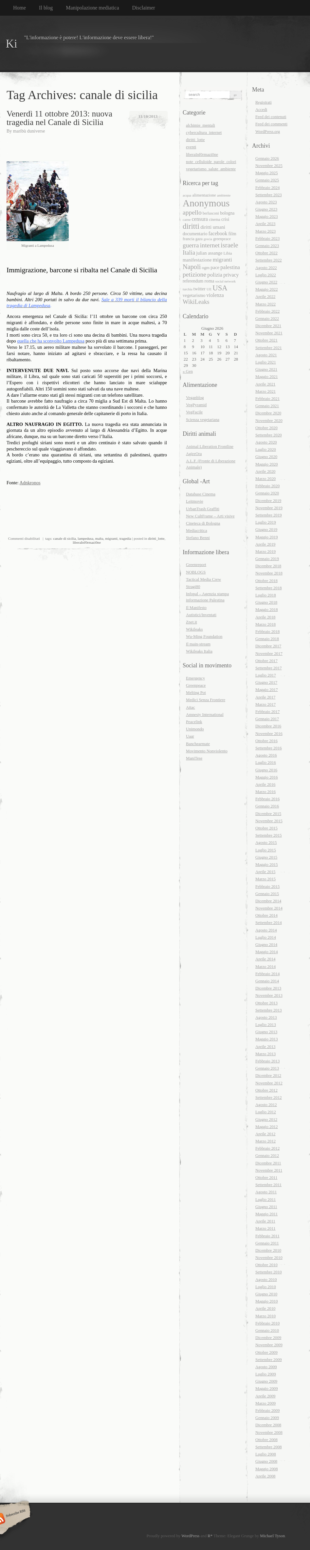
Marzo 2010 (265, 1316)
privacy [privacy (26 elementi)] (231, 275)
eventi (191, 147)
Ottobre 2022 (266, 253)
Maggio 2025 (266, 173)
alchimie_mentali (200, 125)
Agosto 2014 (266, 930)
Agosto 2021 (266, 355)
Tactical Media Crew (203, 579)
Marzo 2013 (265, 1054)
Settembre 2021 (268, 348)
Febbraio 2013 (267, 1061)
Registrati (263, 102)
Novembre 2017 (269, 653)
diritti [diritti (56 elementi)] (191, 226)
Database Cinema (200, 494)
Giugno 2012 (266, 1119)
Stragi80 (193, 586)
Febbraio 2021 (267, 398)
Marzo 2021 (265, 391)
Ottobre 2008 (266, 1439)
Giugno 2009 (266, 1381)
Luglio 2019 (265, 522)
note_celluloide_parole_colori (211, 161)
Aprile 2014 (265, 959)
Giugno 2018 (266, 602)
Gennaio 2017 (267, 719)
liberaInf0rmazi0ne (87, 542)
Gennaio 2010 (267, 1330)
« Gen (188, 371)
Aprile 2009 (265, 1396)
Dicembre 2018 (268, 566)
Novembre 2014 (269, 908)
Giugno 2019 (266, 529)
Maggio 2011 (266, 1214)
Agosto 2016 (266, 755)
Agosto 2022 (266, 267)
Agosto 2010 (266, 1279)
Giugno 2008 (266, 1461)
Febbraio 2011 (267, 1236)
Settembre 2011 (268, 1185)
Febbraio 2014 (267, 974)
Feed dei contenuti (270, 117)
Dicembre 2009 (268, 1337)
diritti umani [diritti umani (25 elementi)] (212, 227)
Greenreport (196, 564)
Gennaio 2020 (267, 493)
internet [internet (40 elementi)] (210, 245)
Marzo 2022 (265, 304)
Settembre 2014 (268, 922)
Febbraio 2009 (267, 1410)
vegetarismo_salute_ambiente (211, 169)
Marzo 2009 (265, 1403)
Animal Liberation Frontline (209, 446)
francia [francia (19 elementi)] (188, 239)
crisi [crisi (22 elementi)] (225, 219)
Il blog (46, 7)
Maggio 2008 (266, 1469)
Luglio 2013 (265, 1024)
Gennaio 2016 (267, 806)
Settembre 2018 (268, 588)
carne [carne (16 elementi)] (187, 219)
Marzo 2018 (265, 624)
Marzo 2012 (265, 1141)
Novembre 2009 (269, 1345)
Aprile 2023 (265, 223)
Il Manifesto (196, 607)
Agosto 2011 (266, 1192)
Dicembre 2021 (268, 326)
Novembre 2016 (269, 733)
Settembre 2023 (268, 195)
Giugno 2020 (266, 456)
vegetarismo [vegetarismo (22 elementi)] (194, 295)
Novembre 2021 (269, 333)
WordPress (190, 1536)
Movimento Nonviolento (207, 751)
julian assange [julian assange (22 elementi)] (209, 253)
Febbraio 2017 (267, 711)
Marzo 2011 (265, 1228)
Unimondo (195, 729)
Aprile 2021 (265, 384)
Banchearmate (198, 744)
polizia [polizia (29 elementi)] (214, 275)
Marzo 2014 (265, 966)
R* (210, 1536)
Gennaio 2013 (267, 1068)
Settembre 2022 (268, 260)
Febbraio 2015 (267, 886)
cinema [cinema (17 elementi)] (214, 219)
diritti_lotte (156, 538)
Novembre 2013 (269, 995)
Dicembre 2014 (268, 901)
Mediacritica (196, 530)
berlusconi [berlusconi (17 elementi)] (211, 213)
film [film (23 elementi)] (232, 233)
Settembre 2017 (268, 668)
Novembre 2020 (269, 420)
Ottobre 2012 (266, 1090)
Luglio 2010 (265, 1287)
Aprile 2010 (265, 1308)
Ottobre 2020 (266, 428)
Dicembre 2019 (268, 500)
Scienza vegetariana (202, 419)
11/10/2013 (148, 116)
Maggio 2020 (266, 464)
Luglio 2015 (265, 850)
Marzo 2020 (265, 478)
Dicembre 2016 (268, 726)
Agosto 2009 (266, 1367)
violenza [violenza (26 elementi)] (215, 295)
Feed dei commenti (271, 124)
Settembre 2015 (268, 835)
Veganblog (195, 397)
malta (99, 538)
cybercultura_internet (204, 132)
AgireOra (194, 453)
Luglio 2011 (265, 1199)
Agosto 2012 (266, 1104)
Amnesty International (205, 714)
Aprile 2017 (265, 697)
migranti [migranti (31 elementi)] (222, 259)
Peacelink (194, 722)
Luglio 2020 (265, 449)
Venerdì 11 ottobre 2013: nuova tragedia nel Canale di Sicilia (59, 118)
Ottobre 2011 (266, 1177)
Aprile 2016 (265, 784)
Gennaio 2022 (267, 318)
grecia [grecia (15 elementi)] (208, 239)
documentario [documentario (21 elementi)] (195, 233)
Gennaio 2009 (267, 1417)
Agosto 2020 (266, 442)
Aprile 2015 (265, 871)
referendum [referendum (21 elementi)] (193, 281)
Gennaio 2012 (267, 1155)
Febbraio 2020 (267, 486)
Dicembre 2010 (268, 1250)
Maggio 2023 (266, 216)
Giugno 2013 (266, 1032)
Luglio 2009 (265, 1374)
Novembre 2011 (268, 1170)
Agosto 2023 (266, 202)
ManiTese (194, 758)
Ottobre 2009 (266, 1352)
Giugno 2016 (266, 770)
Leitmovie (194, 501)
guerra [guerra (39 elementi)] (191, 245)
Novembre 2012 (269, 1083)
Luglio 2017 (265, 675)
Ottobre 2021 (266, 340)
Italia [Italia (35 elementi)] (189, 252)
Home (19, 7)
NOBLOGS (196, 572)
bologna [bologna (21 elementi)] (227, 213)
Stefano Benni (198, 537)
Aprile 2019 (265, 544)
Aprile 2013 (265, 1046)
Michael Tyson (272, 1536)
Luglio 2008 (265, 1454)
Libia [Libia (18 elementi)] (227, 253)
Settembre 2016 (268, 748)
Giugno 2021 (266, 369)
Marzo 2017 (265, 704)
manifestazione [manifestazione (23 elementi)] (197, 259)
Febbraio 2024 (267, 187)
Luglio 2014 (265, 937)
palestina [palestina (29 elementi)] (230, 267)
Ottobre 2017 (266, 661)
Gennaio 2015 (267, 893)
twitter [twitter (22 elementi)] (199, 288)
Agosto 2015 (266, 842)
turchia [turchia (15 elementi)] (187, 289)
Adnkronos (30, 482)
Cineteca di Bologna (203, 523)
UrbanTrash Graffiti (202, 509)
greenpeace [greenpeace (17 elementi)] (222, 239)
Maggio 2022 (266, 289)
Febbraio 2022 (267, 311)
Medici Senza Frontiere (205, 700)
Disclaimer (143, 7)
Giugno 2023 (266, 209)
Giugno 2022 (266, 282)
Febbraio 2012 (267, 1148)
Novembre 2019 (269, 508)
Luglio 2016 (265, 762)
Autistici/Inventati (201, 615)
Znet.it (191, 622)
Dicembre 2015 (268, 813)
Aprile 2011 (265, 1221)
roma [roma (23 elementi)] (209, 280)
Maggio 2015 (266, 864)
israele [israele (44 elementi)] (229, 245)
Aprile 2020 (265, 471)
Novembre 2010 (269, 1257)
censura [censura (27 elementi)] (200, 219)
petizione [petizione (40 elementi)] (194, 274)
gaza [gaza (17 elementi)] (199, 239)
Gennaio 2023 (267, 245)
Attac (190, 707)
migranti (111, 538)
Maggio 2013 (266, 1039)
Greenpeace (196, 685)
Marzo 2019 (265, 551)
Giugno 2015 (266, 857)
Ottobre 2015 (266, 828)
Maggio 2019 (266, 537)
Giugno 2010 (266, 1294)
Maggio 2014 (266, 952)
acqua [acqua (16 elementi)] (187, 195)
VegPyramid (196, 405)
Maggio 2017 (266, 689)
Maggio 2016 (266, 777)
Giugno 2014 (266, 944)
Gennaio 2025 (267, 180)
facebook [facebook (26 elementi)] (218, 233)
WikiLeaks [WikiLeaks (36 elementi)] (196, 301)
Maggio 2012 (266, 1126)
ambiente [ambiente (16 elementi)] (223, 195)
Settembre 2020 (268, 435)
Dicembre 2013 (268, 988)
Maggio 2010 (266, 1301)
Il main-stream (198, 644)
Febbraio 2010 (267, 1323)
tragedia (125, 538)
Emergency (195, 678)
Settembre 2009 (268, 1359)
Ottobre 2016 (266, 741)
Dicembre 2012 (268, 1075)
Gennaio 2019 (267, 558)
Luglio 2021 (265, 362)
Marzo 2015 (265, 879)
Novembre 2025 (269, 165)
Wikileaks (194, 629)
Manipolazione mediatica (92, 7)
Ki (11, 43)
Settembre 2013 (268, 1010)
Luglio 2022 (265, 275)
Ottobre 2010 (266, 1265)
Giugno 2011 (266, 1206)
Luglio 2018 (265, 595)
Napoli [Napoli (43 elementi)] (192, 266)
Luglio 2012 (265, 1112)
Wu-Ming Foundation (204, 636)
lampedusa (85, 538)
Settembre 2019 (268, 515)
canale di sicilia (64, 538)
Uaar (190, 736)
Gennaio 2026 (267, 158)
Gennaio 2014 (267, 981)
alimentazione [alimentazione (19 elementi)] (204, 195)
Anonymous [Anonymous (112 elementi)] (206, 203)
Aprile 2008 (265, 1476)
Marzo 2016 (265, 791)
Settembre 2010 (268, 1272)
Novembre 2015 (269, 821)
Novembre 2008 (269, 1432)
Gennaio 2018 (267, 639)
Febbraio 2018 (267, 631)
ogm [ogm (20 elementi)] (206, 267)
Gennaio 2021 (267, 406)
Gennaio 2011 (267, 1243)
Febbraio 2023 (267, 238)
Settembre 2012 (268, 1097)
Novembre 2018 (269, 573)
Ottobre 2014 (266, 915)
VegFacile (194, 412)
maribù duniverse (29, 131)
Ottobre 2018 (266, 580)
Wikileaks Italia (199, 651)
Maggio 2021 (266, 376)
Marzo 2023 (265, 231)
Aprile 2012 (265, 1134)
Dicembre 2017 (268, 646)
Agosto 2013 (266, 1017)
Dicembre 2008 (268, 1425)
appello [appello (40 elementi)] (192, 212)
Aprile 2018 (265, 617)
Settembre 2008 (268, 1447)
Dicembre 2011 (268, 1163)
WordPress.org (267, 131)
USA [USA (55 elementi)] (219, 288)
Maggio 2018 (266, 609)
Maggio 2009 (266, 1388)
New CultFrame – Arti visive (210, 516)
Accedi (261, 109)
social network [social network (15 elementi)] (225, 281)
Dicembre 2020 (268, 413)
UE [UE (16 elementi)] (209, 289)
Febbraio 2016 (267, 799)
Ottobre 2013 (266, 1003)
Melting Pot (196, 692)
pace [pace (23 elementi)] (214, 267)
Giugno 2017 (266, 682)
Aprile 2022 (265, 296)
